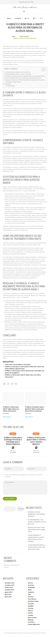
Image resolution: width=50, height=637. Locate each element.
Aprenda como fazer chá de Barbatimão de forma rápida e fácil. (36, 530)
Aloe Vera (31, 585)
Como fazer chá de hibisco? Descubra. (18, 365)
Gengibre (31, 606)
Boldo (30, 590)
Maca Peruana (32, 618)
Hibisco (9, 19)
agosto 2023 (8, 592)
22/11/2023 (36, 453)
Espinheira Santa (33, 602)
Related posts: (11, 86)
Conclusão (8, 84)
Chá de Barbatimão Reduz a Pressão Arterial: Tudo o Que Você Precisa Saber (36, 548)
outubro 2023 (9, 588)
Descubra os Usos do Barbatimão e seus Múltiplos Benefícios (36, 514)
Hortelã (30, 613)
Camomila (31, 592)
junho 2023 (8, 597)
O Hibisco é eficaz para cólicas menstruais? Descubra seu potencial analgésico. (24, 372)
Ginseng (30, 609)
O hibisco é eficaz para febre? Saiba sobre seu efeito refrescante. (23, 376)
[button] (42, 69)
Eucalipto (31, 604)
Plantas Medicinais (34, 625)
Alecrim (30, 583)
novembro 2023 (9, 585)
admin (14, 451)
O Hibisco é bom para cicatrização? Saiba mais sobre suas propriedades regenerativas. (24, 368)
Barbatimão (31, 588)
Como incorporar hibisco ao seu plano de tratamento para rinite (23, 78)
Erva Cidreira (32, 599)
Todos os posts (24, 36)
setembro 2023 (9, 590)
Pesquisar (21, 509)
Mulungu (30, 620)
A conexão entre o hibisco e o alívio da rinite (17, 72)
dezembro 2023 (9, 583)
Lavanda (30, 615)
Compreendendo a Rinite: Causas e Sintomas (18, 74)
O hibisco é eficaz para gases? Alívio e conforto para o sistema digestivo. (36, 441)
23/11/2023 (18, 19)
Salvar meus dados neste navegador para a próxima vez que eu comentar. (24, 476)
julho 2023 (8, 595)
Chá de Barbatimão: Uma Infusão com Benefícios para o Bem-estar (37, 522)
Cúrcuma (30, 597)
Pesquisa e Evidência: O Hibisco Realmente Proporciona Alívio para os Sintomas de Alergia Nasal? (25, 81)
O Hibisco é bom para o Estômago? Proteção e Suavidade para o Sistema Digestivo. (13, 441)
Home (14, 36)
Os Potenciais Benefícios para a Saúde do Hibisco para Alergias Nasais (25, 76)
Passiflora (31, 622)
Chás (29, 595)
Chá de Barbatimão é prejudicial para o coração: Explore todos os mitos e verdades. (36, 539)
